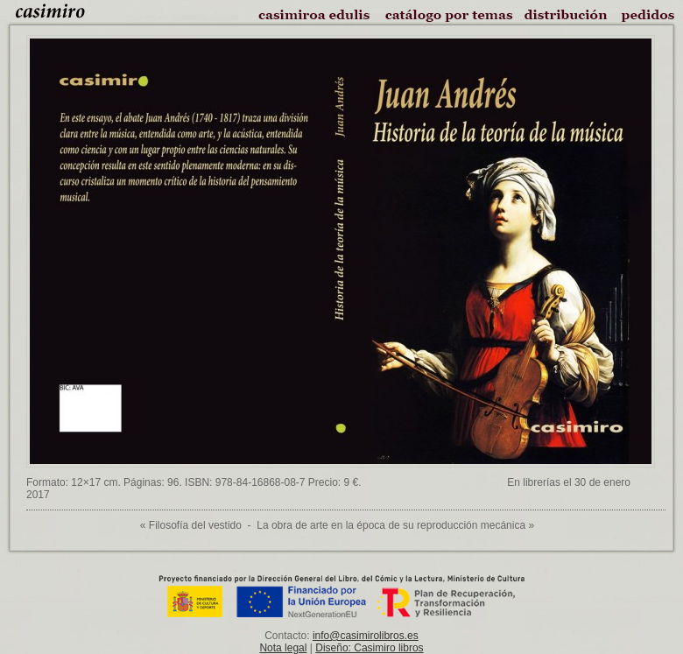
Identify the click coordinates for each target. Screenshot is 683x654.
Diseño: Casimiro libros (369, 648)
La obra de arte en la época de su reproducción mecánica (391, 525)
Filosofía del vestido (195, 525)
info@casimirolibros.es (366, 635)
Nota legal (282, 648)
